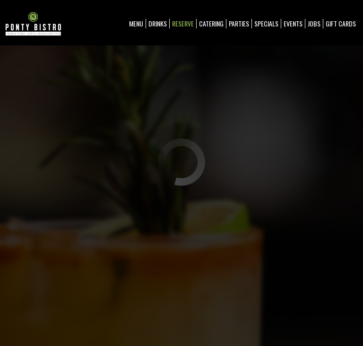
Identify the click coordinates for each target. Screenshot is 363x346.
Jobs (314, 23)
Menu (136, 23)
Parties (239, 23)
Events (293, 23)
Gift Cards (341, 23)
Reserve (183, 23)
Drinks (157, 23)
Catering (211, 23)
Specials (266, 23)
